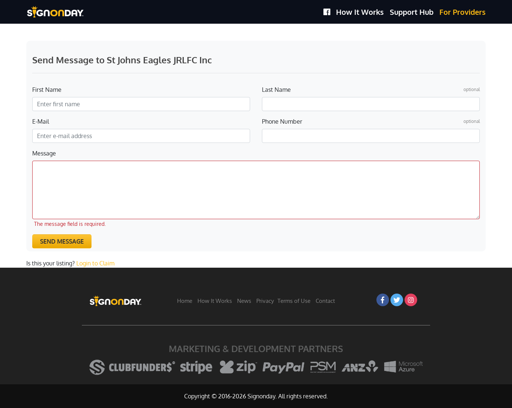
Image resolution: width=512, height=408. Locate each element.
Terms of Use (293, 300)
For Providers (462, 12)
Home (184, 300)
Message (44, 153)
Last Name (276, 89)
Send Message (62, 241)
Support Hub (411, 12)
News (244, 300)
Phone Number (282, 121)
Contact (325, 300)
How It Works (360, 12)
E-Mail (40, 121)
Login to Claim (95, 263)
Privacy (265, 300)
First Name (46, 89)
